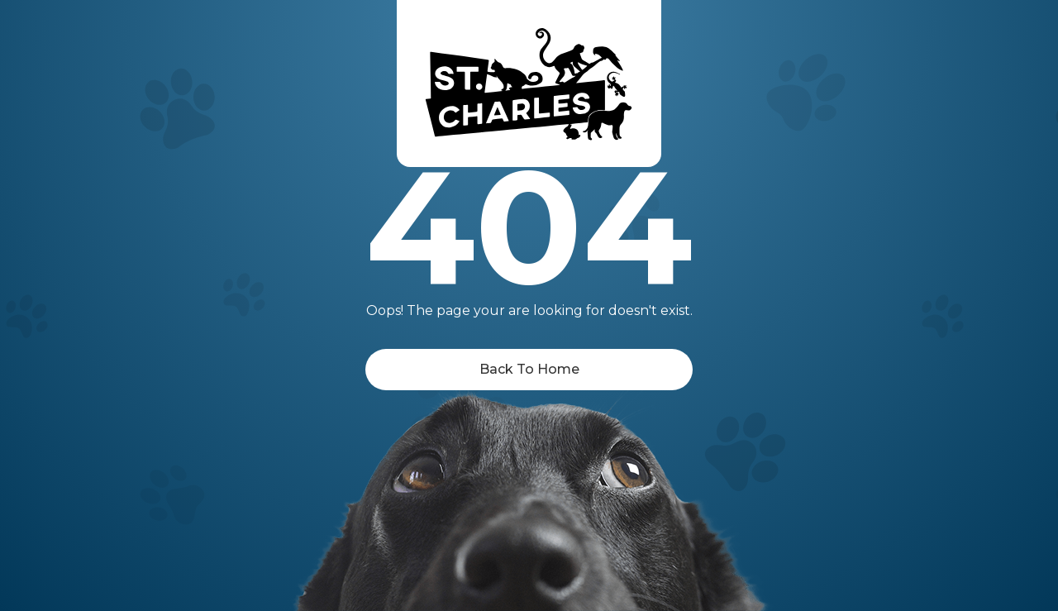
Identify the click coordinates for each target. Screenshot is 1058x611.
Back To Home (529, 369)
